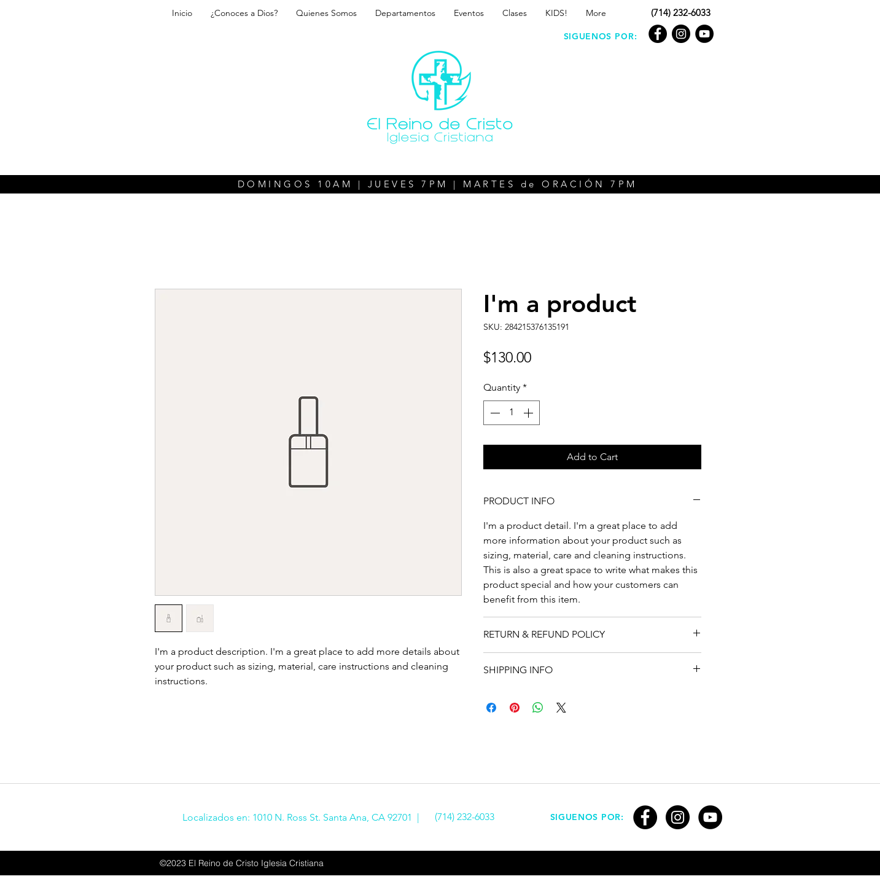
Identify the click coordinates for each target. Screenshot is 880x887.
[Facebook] (657, 34)
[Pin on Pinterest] (514, 707)
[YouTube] (704, 34)
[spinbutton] (511, 412)
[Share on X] (561, 707)
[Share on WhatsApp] (538, 707)
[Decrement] (493, 412)
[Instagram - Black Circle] (681, 34)
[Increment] (529, 412)
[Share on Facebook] (491, 707)
